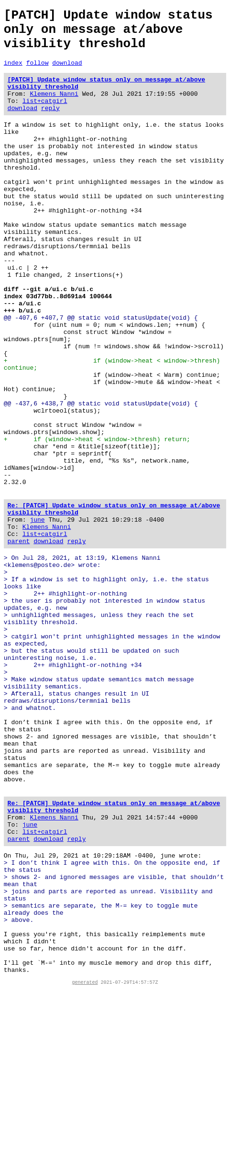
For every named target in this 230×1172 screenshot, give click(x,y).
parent (19, 641)
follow (37, 72)
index (13, 72)
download (67, 72)
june (37, 615)
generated (85, 1164)
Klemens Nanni (54, 107)
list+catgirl (44, 116)
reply (50, 125)
